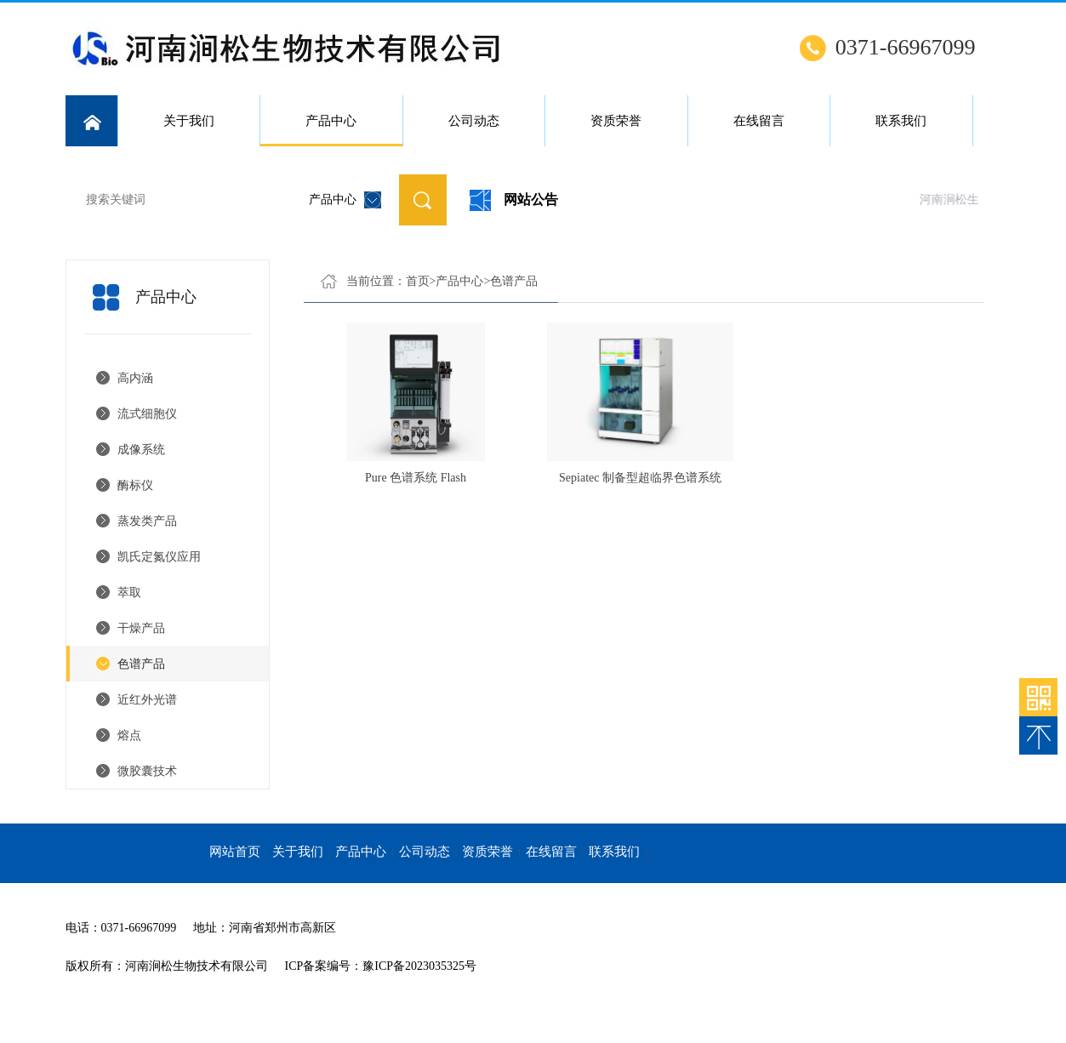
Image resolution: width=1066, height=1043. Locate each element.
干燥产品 (141, 628)
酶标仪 (135, 485)
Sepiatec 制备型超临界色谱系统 (640, 477)
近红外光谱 (147, 699)
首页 (418, 281)
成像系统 (141, 449)
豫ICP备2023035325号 (419, 966)
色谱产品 (141, 664)
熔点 (129, 735)
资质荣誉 (615, 121)
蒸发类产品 (147, 521)
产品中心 (331, 130)
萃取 (129, 592)
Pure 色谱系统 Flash (415, 477)
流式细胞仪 (147, 414)
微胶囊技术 (147, 771)
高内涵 (135, 378)
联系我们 (900, 121)
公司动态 (473, 121)
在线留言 (758, 121)
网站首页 (234, 851)
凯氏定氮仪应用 (159, 556)
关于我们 (188, 121)
